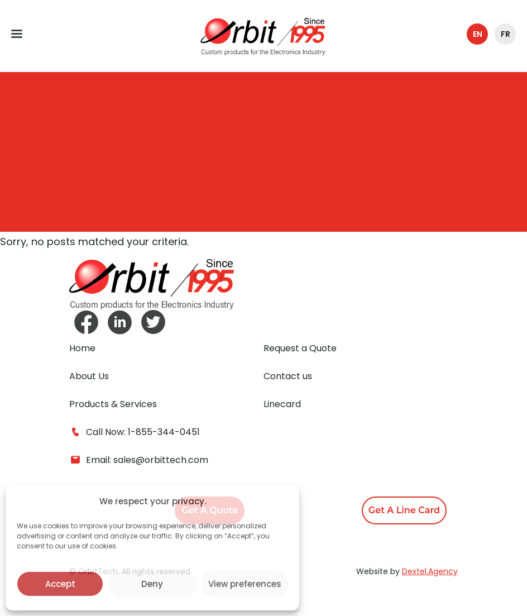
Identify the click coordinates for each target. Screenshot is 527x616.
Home (82, 348)
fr (505, 34)
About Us (89, 376)
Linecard (282, 404)
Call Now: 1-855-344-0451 (134, 432)
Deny (152, 584)
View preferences (244, 584)
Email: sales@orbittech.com (138, 460)
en (477, 34)
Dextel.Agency (430, 571)
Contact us (288, 376)
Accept (60, 584)
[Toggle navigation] (16, 34)
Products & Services (113, 404)
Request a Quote (300, 348)
